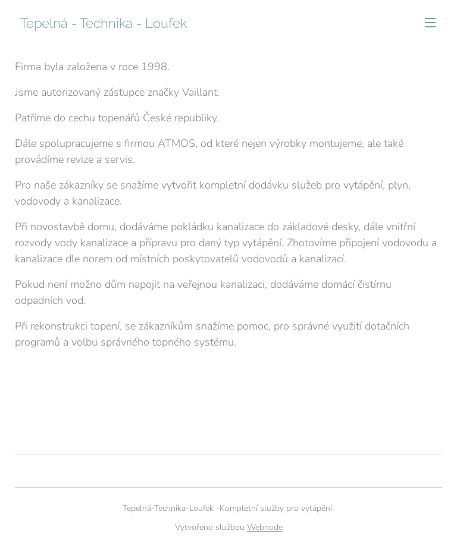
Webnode (265, 527)
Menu (430, 22)
